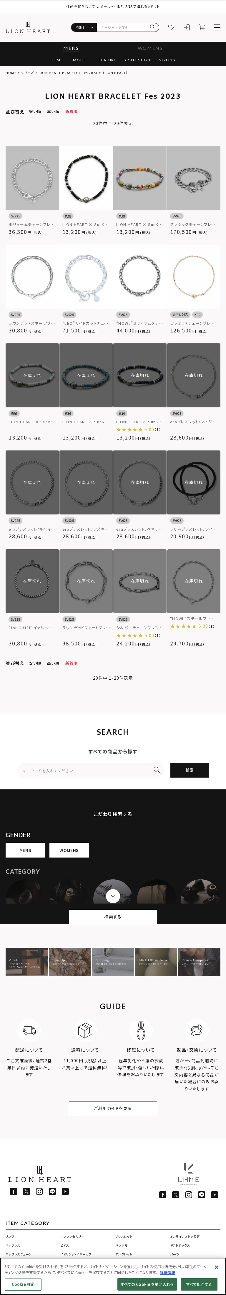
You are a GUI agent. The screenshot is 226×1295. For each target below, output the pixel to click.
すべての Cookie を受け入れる (147, 1284)
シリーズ (27, 72)
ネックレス (13, 1245)
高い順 (53, 111)
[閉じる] (216, 1267)
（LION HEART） (115, 72)
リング (10, 1236)
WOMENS (150, 48)
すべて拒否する (199, 1284)
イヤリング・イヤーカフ (75, 1254)
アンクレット (123, 1254)
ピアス (64, 1245)
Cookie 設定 (23, 1284)
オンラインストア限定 (185, 1236)
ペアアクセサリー (72, 1236)
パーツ (174, 1254)
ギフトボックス (180, 1245)
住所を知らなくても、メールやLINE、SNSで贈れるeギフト (113, 6)
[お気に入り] (171, 27)
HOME (11, 72)
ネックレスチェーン (19, 1254)
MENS (71, 48)
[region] (113, 1276)
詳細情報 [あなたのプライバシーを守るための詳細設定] (167, 1272)
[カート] (202, 27)
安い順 (35, 111)
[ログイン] (186, 27)
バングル (121, 1245)
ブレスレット (123, 1236)
